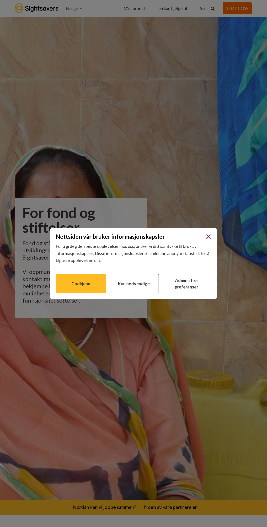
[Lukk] (208, 236)
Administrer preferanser (186, 283)
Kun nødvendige (134, 283)
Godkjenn (80, 283)
